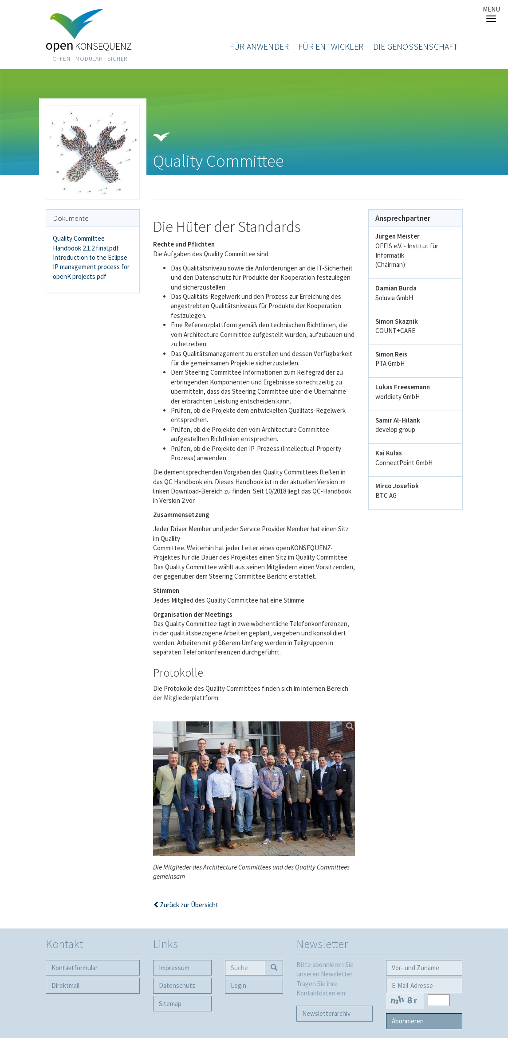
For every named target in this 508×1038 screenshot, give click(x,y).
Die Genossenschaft (415, 46)
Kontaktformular (74, 968)
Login (238, 985)
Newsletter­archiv (326, 1013)
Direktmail (65, 985)
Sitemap (170, 1003)
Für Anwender (259, 46)
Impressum (174, 968)
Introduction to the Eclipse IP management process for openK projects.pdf (91, 267)
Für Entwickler (331, 46)
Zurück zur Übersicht (189, 905)
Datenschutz (177, 985)
